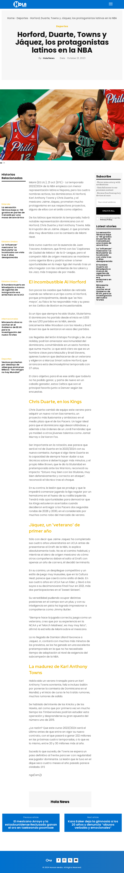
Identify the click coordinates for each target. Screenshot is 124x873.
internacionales (9, 319)
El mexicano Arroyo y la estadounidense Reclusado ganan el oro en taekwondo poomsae (31, 824)
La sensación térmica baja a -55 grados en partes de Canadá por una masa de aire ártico (13, 212)
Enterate (6, 204)
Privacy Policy (106, 218)
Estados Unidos (9, 241)
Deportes (22, 18)
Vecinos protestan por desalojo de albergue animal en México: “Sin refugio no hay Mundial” (13, 366)
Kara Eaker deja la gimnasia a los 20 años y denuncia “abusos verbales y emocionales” (93, 824)
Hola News (49, 58)
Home (11, 18)
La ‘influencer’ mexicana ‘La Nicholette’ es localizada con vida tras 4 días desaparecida (13, 251)
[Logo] (20, 4)
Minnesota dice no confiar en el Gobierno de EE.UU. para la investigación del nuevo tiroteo (12, 328)
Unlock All (108, 210)
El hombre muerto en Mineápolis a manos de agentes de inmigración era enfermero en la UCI (13, 289)
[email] (108, 202)
